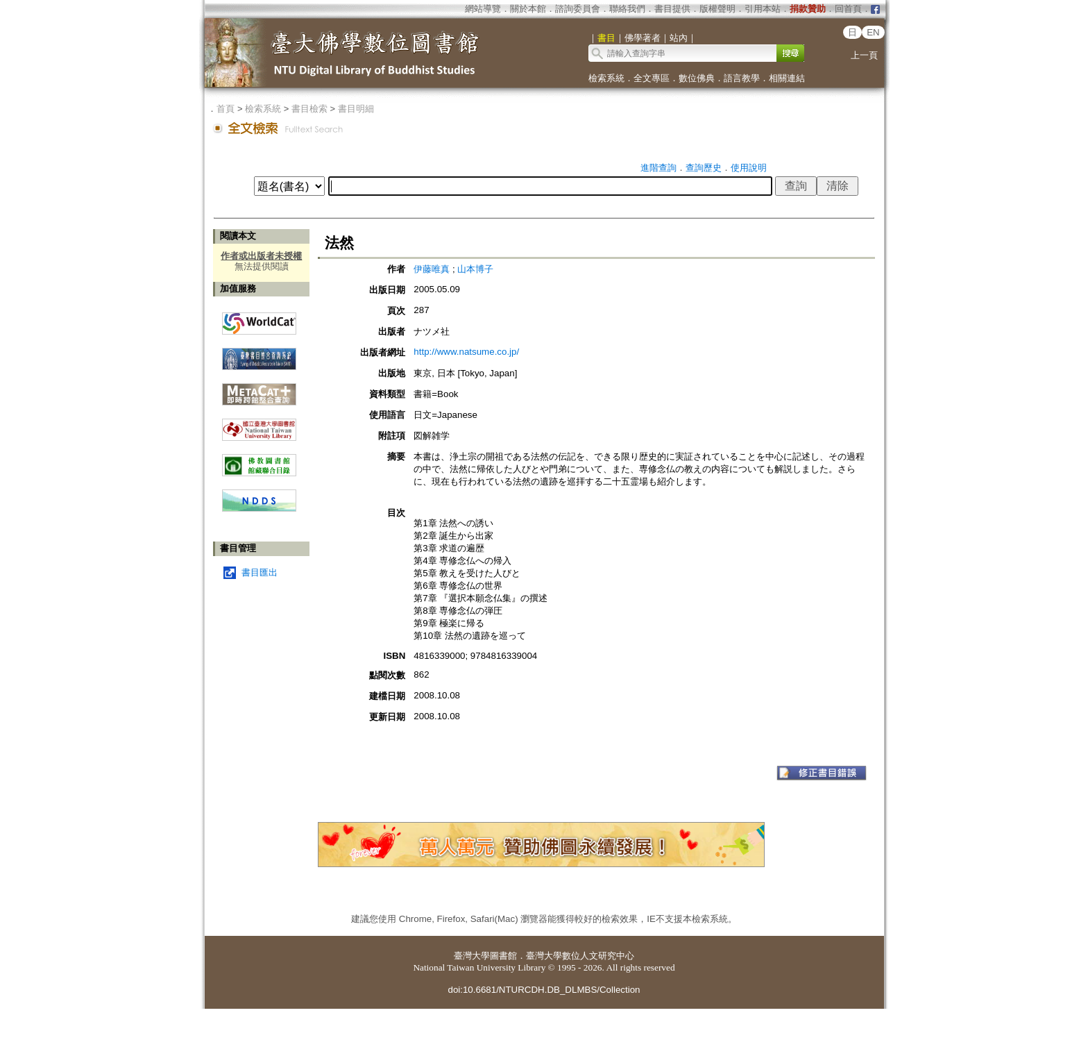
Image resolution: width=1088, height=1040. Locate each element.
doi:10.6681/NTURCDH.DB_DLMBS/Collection (544, 989)
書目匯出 (259, 572)
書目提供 (672, 8)
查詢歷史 (704, 167)
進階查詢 (658, 167)
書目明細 (356, 108)
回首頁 (848, 8)
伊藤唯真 (432, 269)
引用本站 (763, 8)
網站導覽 (483, 8)
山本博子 (475, 269)
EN (873, 32)
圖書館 (503, 955)
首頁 (225, 108)
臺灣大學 (472, 955)
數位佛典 (697, 78)
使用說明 (749, 167)
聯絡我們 (627, 8)
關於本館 (528, 8)
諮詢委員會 (577, 8)
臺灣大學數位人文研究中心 (580, 955)
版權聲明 (717, 8)
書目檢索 (309, 108)
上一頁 (864, 55)
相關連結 (787, 78)
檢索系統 (606, 78)
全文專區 (652, 78)
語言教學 (742, 78)
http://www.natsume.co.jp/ (466, 351)
